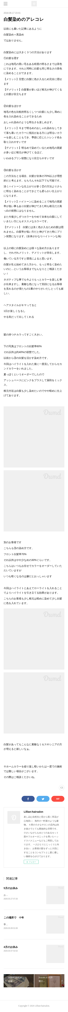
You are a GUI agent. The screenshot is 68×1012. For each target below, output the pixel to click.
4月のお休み (11, 947)
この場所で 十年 (14, 917)
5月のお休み (11, 888)
